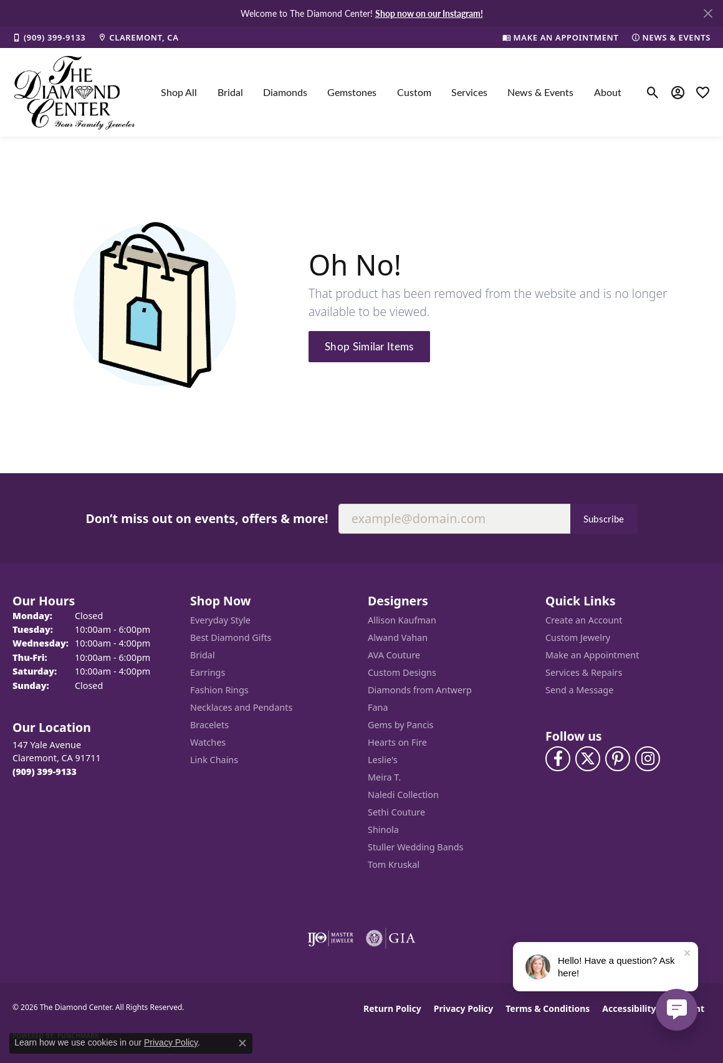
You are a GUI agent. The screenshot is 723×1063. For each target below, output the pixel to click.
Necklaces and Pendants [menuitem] (241, 707)
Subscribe (604, 518)
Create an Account (583, 620)
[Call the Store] (44, 771)
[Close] (708, 13)
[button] (653, 92)
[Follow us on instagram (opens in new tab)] (647, 758)
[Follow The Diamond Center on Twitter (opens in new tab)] (587, 758)
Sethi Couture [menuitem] (396, 812)
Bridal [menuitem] (202, 655)
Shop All (179, 92)
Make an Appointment (592, 655)
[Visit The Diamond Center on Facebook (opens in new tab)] (557, 758)
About (607, 92)
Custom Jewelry (577, 637)
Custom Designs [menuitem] (402, 672)
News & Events (540, 92)
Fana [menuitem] (378, 707)
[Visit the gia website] (391, 938)
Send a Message (579, 690)
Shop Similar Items (369, 346)
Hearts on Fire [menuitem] (397, 742)
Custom (414, 92)
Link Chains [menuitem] (214, 760)
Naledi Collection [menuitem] (403, 795)
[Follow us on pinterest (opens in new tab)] (617, 758)
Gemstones (351, 92)
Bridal (230, 92)
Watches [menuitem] (208, 742)
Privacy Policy (463, 1008)
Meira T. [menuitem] (384, 777)
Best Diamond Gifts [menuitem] (230, 637)
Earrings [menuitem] (207, 672)
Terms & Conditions (547, 1008)
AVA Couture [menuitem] (394, 655)
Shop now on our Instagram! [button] (429, 13)
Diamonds (285, 92)
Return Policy (392, 1008)
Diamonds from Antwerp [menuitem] (420, 690)
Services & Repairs (583, 672)
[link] (48, 37)
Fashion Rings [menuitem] (219, 690)
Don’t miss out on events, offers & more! (206, 518)
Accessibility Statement (653, 1008)
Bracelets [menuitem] (209, 725)
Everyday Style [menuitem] (220, 620)
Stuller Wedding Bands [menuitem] (415, 847)
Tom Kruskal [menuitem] (393, 864)
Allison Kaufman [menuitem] (402, 620)
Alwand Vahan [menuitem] (398, 637)
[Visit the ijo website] (330, 938)
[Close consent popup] (242, 1043)
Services (469, 92)
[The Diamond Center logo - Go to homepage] (74, 92)
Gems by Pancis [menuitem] (401, 725)
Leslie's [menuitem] (383, 760)
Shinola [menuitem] (383, 829)
